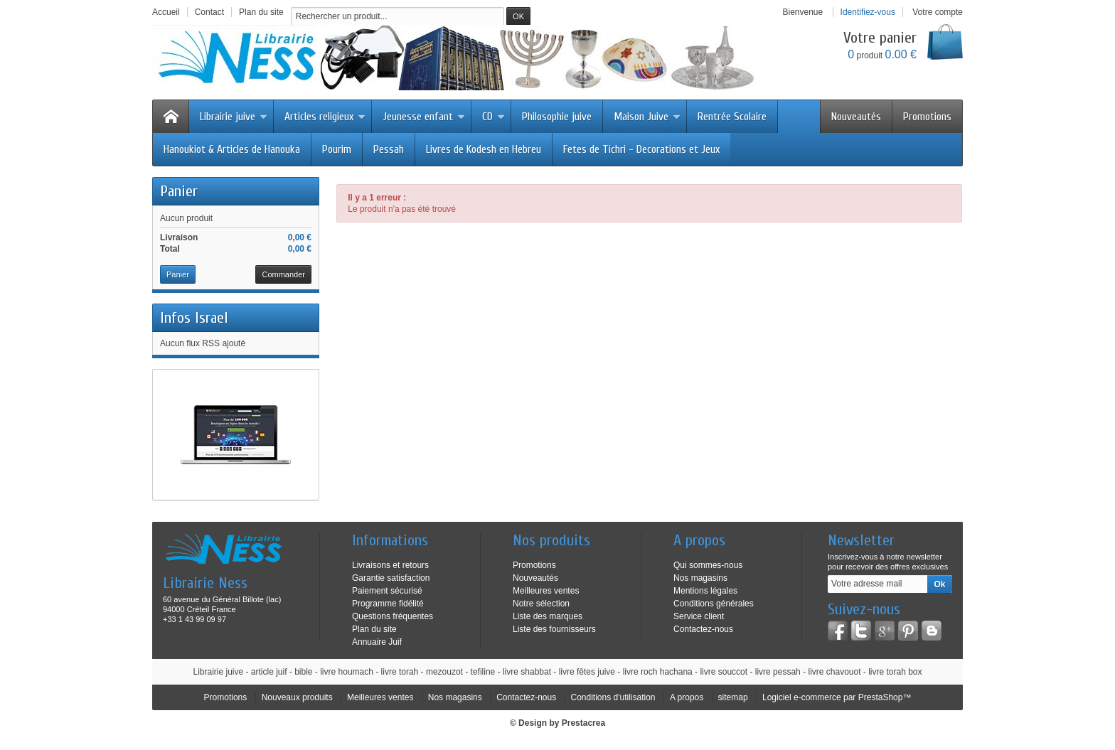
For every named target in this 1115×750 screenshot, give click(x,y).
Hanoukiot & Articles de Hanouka (232, 149)
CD (493, 116)
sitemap (733, 697)
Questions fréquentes (392, 616)
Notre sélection (541, 604)
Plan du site (374, 629)
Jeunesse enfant (424, 116)
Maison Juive (647, 116)
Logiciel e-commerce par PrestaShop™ (836, 697)
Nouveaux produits (297, 697)
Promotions (927, 116)
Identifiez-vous (868, 12)
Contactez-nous (703, 629)
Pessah (388, 149)
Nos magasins (700, 578)
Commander (283, 274)
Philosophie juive (557, 116)
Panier (179, 191)
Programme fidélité (388, 604)
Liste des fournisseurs (554, 629)
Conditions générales (713, 604)
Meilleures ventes (546, 591)
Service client (698, 616)
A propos (686, 697)
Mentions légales (705, 591)
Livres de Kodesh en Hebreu (483, 149)
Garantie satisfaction (391, 578)
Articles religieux (325, 116)
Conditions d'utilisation (613, 697)
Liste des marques (547, 616)
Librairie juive (233, 116)
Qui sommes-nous (707, 565)
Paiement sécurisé (387, 591)
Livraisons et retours (390, 565)
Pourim (336, 149)
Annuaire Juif (377, 642)
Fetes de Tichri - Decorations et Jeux (641, 149)
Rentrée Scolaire (732, 116)
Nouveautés (856, 116)
